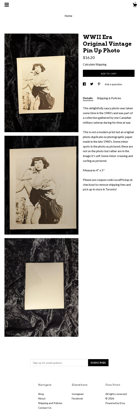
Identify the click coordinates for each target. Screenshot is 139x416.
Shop (41, 393)
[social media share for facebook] (84, 84)
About (42, 398)
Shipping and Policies (50, 403)
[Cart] (135, 5)
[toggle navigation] (6, 5)
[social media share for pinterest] (99, 84)
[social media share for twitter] (92, 84)
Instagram (78, 393)
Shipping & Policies (109, 98)
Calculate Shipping (94, 64)
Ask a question (113, 84)
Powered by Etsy (115, 403)
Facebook (77, 398)
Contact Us (44, 407)
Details (88, 98)
